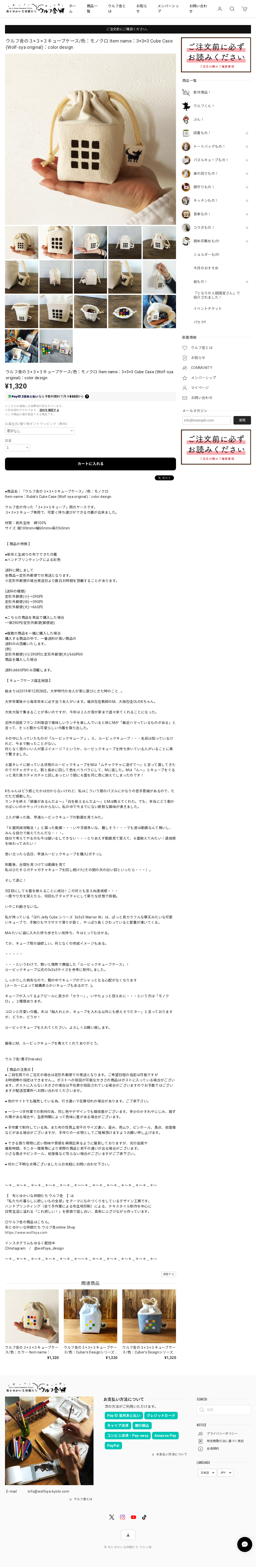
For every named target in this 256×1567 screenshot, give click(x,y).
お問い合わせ (198, 8)
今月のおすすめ (206, 268)
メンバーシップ (168, 8)
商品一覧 (92, 8)
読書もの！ (203, 133)
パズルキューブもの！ (211, 160)
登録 (242, 420)
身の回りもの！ (206, 173)
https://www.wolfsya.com (26, 1233)
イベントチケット (208, 309)
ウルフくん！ (204, 106)
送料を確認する (49, 410)
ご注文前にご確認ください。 (128, 29)
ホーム (72, 8)
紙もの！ (201, 282)
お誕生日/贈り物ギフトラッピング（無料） (37, 424)
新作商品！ (203, 92)
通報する (168, 1274)
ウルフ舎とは (117, 8)
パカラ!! (200, 322)
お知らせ (141, 8)
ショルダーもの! (207, 255)
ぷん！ (199, 119)
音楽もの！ (203, 214)
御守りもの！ (204, 187)
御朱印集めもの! (207, 241)
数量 (8, 441)
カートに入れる (91, 464)
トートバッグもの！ (210, 146)
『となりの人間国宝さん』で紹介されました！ (217, 295)
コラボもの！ (204, 228)
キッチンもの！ (206, 201)
